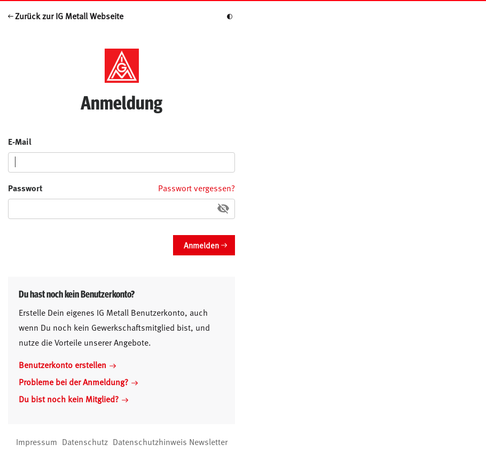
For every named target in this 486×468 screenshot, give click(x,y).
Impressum (36, 441)
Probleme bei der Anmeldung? (78, 381)
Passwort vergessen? (196, 187)
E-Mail (20, 141)
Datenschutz (85, 441)
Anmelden (201, 245)
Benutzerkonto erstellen (67, 364)
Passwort (25, 188)
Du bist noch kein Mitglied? (73, 398)
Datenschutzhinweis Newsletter (170, 441)
